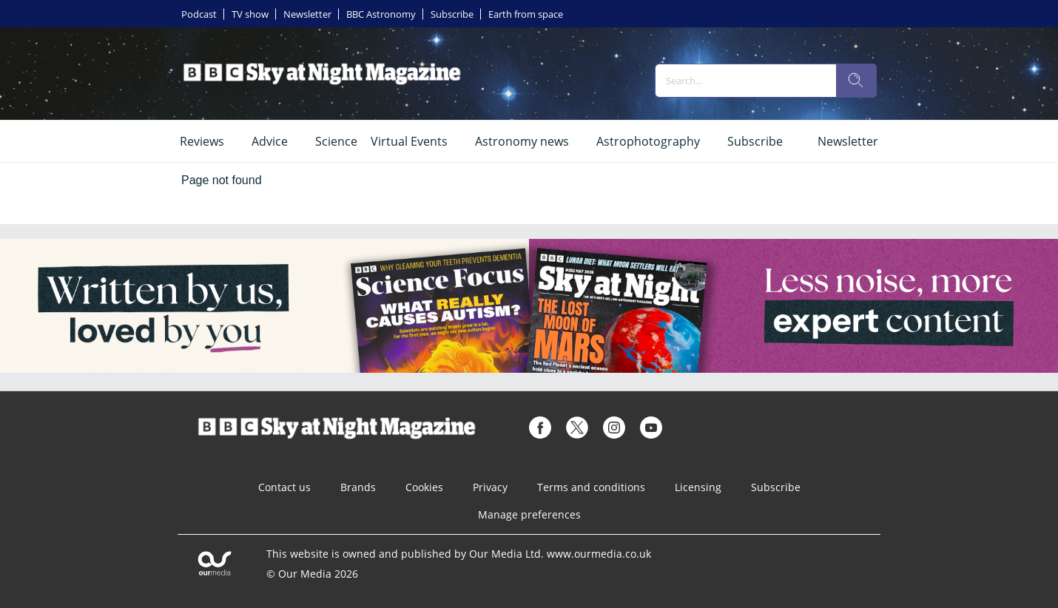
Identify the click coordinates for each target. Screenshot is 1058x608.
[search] (856, 81)
